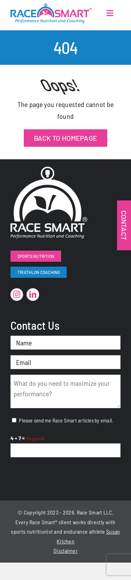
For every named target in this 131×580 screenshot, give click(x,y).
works (79, 522)
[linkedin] (33, 294)
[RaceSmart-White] (48, 170)
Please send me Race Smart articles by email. (66, 420)
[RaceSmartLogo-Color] (51, 7)
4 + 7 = (27, 438)
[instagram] (16, 294)
